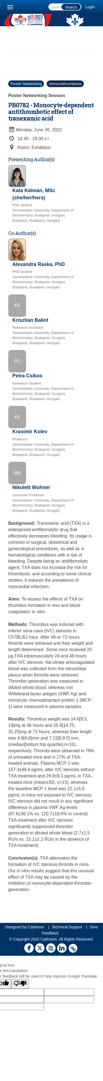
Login (90, 7)
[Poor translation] (20, 984)
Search (71, 7)
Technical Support (67, 927)
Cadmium (36, 927)
